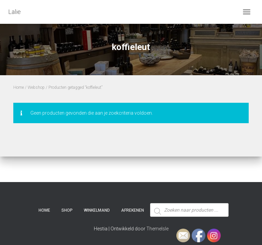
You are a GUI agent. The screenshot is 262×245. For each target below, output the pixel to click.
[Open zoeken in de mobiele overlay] (189, 197)
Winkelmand (97, 210)
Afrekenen (132, 210)
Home (18, 87)
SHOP (67, 210)
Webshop (36, 87)
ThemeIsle (157, 228)
